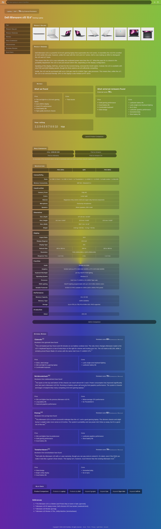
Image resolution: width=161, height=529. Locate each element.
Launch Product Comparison (94, 136)
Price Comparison (11, 40)
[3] (42, 412)
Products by (75, 491)
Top (7, 25)
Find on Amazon (96, 152)
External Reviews (11, 48)
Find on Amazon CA (95, 155)
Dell (15, 11)
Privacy (93, 527)
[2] (49, 375)
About (84, 527)
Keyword (90, 491)
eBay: (53, 152)
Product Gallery (11, 29)
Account (106, 527)
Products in (59, 491)
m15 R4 (112, 53)
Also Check (9, 52)
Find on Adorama (53, 155)
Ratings (8, 37)
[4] (49, 449)
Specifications (10, 44)
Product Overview (12, 33)
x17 (90, 60)
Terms (88, 527)
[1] (43, 339)
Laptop (9, 11)
